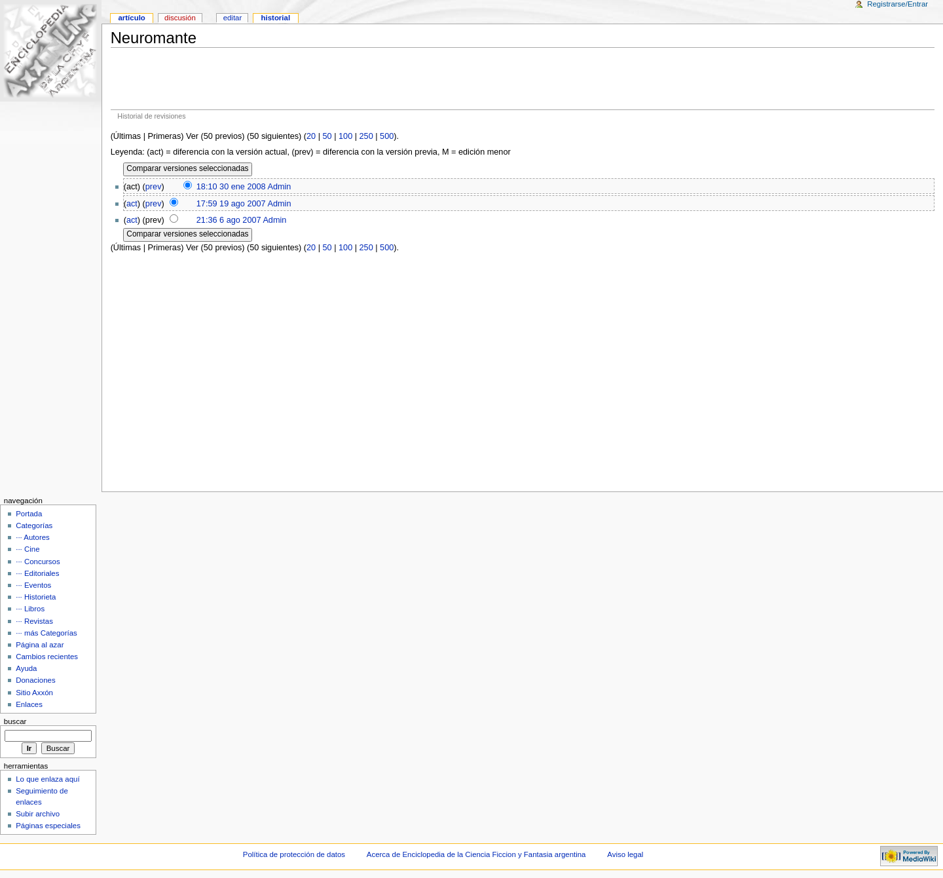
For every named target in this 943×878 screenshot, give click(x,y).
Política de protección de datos (294, 854)
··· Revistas (34, 621)
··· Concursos (38, 561)
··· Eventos (33, 585)
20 (311, 136)
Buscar (15, 721)
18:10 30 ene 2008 (231, 186)
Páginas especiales (48, 826)
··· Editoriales (37, 573)
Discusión (180, 18)
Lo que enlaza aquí (47, 779)
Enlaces (29, 704)
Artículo (131, 18)
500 (387, 136)
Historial (276, 18)
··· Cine (27, 549)
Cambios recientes (47, 656)
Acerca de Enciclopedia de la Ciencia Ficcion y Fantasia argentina (476, 854)
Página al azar (40, 645)
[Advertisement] (522, 78)
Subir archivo (38, 814)
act (132, 203)
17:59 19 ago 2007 (231, 203)
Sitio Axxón (34, 693)
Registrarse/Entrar (897, 4)
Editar (232, 18)
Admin (279, 186)
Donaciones (36, 680)
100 (345, 136)
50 (327, 136)
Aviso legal (625, 854)
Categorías (34, 525)
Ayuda (26, 668)
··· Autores (33, 537)
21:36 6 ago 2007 (228, 220)
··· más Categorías (46, 633)
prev (153, 186)
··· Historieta (36, 597)
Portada (29, 514)
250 (366, 136)
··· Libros (30, 609)
